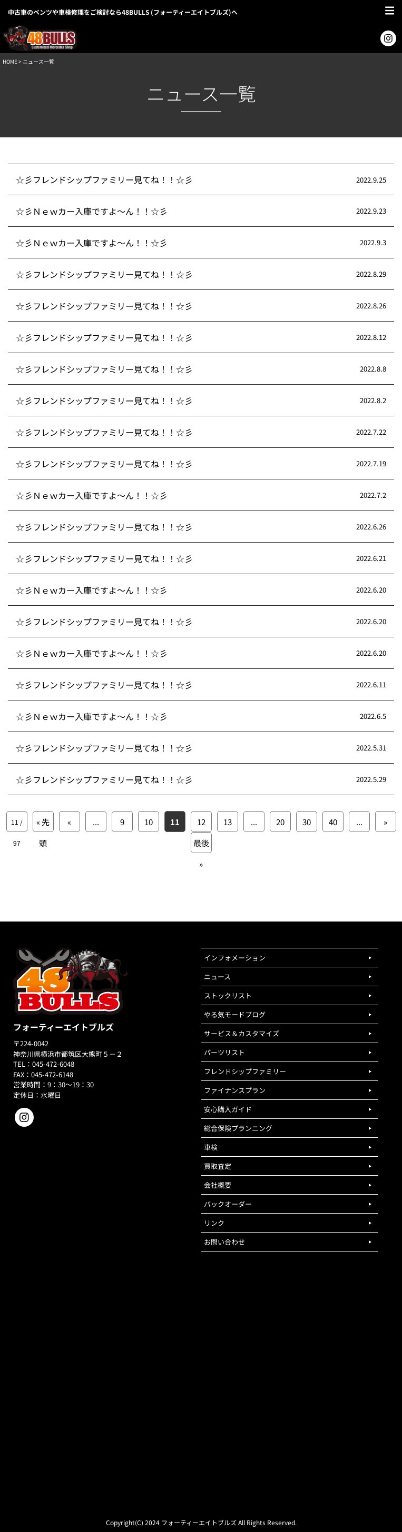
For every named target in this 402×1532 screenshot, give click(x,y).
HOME (10, 61)
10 (148, 821)
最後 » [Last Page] (201, 845)
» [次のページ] (385, 821)
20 (280, 821)
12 (201, 821)
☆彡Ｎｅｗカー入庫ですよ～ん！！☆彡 (92, 211)
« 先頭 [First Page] (43, 824)
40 (333, 821)
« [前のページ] (69, 821)
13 (227, 821)
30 (306, 821)
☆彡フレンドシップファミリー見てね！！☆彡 (104, 179)
